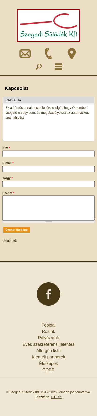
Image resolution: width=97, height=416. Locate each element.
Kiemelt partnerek (48, 357)
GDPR (48, 370)
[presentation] (41, 129)
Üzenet (8, 193)
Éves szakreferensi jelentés (48, 344)
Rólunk (48, 331)
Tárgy (7, 178)
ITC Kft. (56, 397)
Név (6, 148)
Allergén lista (48, 350)
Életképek (48, 363)
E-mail (8, 163)
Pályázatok (48, 337)
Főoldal (48, 325)
